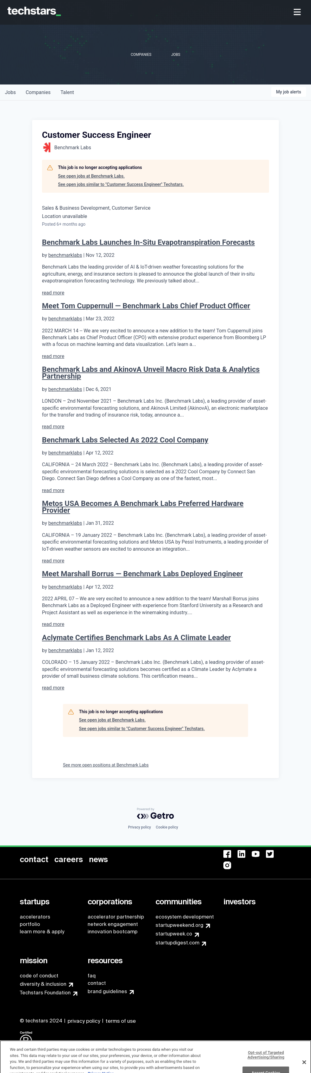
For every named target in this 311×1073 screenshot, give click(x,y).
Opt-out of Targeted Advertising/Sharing (265, 1064)
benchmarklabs (65, 255)
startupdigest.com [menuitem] (177, 942)
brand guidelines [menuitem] (107, 991)
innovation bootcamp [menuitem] (113, 931)
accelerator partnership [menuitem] (116, 917)
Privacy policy (139, 827)
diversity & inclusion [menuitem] (43, 984)
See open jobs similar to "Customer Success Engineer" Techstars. (121, 184)
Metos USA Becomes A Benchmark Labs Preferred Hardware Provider (142, 507)
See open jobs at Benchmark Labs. (91, 176)
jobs (10, 92)
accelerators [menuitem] (35, 917)
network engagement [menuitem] (113, 924)
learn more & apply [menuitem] (42, 931)
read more (53, 293)
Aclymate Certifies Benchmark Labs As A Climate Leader (136, 637)
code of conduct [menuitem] (39, 975)
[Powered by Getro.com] (155, 813)
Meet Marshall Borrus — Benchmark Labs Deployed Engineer (142, 573)
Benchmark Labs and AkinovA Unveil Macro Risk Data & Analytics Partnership (151, 372)
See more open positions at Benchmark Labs (106, 765)
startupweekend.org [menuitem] (179, 925)
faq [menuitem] (92, 975)
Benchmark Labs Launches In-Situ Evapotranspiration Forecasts (148, 242)
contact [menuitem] (97, 983)
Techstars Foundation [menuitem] (45, 992)
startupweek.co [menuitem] (174, 934)
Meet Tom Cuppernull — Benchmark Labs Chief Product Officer (146, 306)
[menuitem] (298, 12)
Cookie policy (167, 827)
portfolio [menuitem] (30, 924)
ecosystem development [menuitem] (185, 917)
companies (38, 92)
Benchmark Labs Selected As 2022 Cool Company (125, 440)
